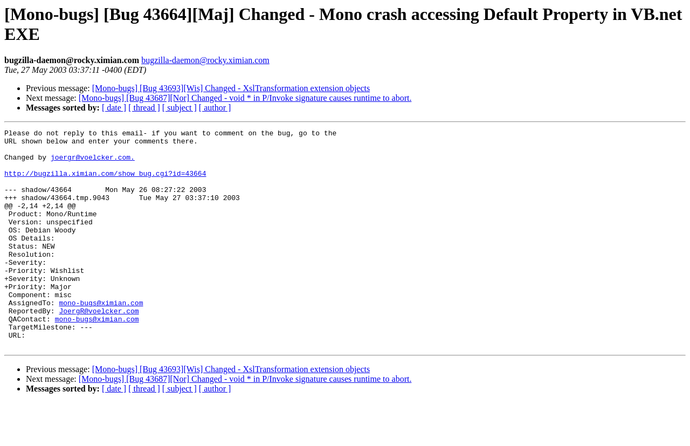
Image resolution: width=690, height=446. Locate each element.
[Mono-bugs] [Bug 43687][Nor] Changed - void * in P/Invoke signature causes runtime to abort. (245, 97)
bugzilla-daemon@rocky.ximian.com (205, 60)
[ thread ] (144, 107)
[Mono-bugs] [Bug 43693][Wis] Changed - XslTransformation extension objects (231, 88)
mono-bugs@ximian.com (101, 338)
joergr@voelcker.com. (93, 163)
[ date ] (114, 107)
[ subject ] (179, 107)
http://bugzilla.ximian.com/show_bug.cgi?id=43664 (105, 183)
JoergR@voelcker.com (99, 348)
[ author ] (215, 107)
